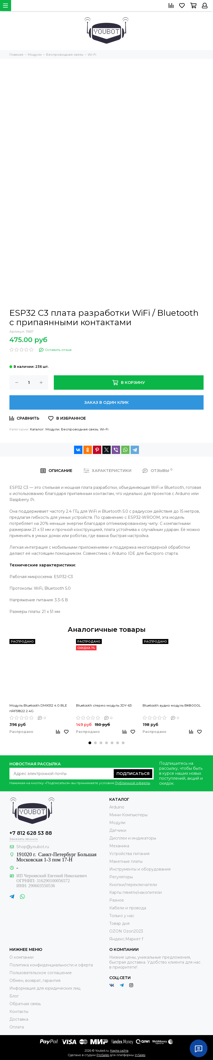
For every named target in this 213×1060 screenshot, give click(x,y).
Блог (14, 996)
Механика (119, 845)
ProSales (103, 1055)
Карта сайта (119, 1051)
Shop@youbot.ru (32, 846)
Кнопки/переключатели (133, 884)
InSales (140, 1055)
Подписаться (132, 773)
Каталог (37, 429)
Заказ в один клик (106, 402)
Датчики (117, 830)
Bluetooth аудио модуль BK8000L (172, 705)
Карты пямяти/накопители (135, 892)
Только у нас (121, 915)
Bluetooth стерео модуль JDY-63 (104, 705)
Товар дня (119, 923)
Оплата (16, 1027)
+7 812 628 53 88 (30, 833)
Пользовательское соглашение (40, 972)
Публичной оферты (132, 783)
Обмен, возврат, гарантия (34, 980)
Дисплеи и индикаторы (132, 838)
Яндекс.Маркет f (126, 938)
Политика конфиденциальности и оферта (51, 965)
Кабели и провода (127, 907)
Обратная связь (25, 1003)
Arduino (116, 807)
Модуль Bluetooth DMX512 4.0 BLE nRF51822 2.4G (38, 708)
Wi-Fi (104, 429)
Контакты (18, 1011)
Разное (116, 900)
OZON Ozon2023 (126, 931)
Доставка (18, 1019)
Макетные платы (126, 861)
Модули (52, 429)
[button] (89, 742)
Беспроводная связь (79, 429)
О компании (21, 957)
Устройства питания (129, 853)
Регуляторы (121, 876)
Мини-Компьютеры (128, 814)
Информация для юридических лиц (44, 988)
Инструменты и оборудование (140, 869)
